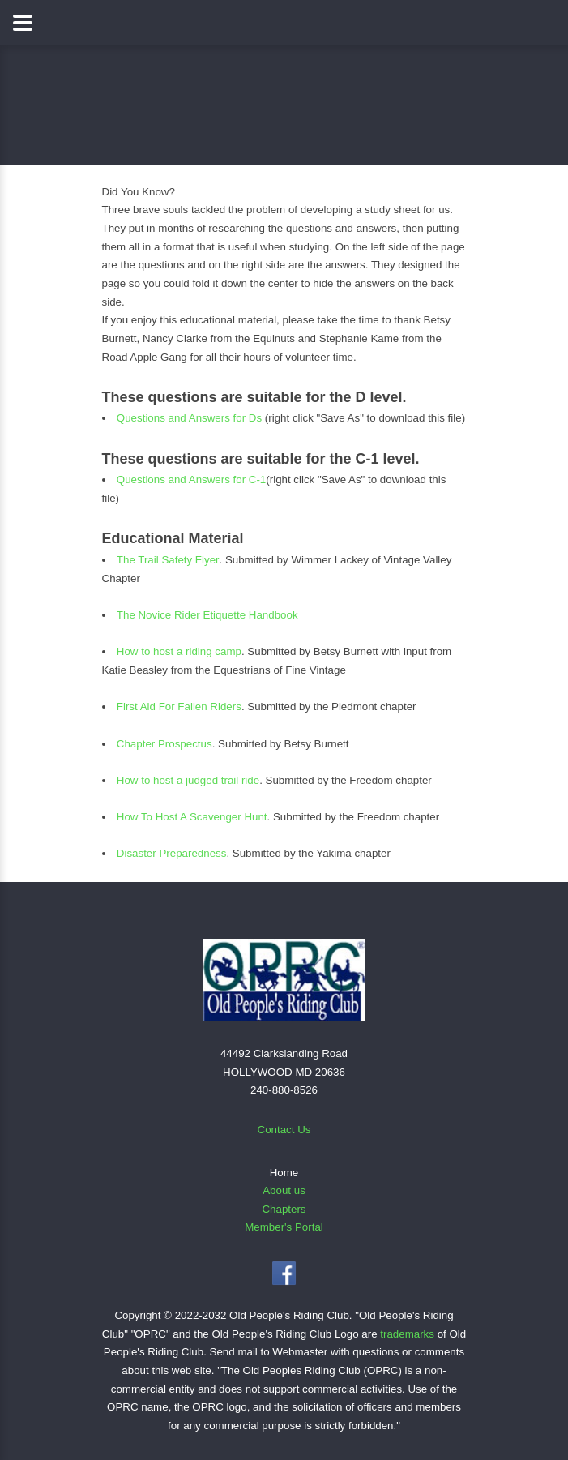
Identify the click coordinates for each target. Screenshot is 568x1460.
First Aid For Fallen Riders (179, 706)
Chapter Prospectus (164, 744)
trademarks (407, 1334)
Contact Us (284, 1130)
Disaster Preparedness (172, 853)
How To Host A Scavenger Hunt (192, 817)
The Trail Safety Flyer (168, 560)
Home (284, 1173)
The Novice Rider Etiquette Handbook (207, 615)
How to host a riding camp (179, 651)
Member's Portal (284, 1227)
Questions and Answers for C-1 (191, 479)
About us (284, 1190)
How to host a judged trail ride (188, 780)
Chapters (283, 1209)
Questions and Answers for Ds (191, 418)
